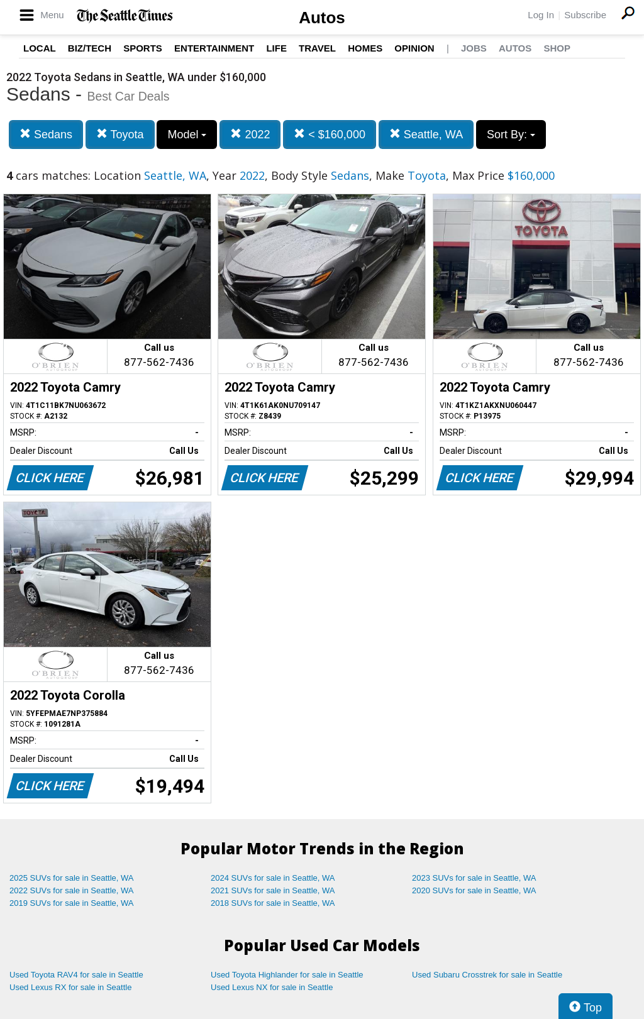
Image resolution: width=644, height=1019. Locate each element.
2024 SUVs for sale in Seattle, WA (273, 878)
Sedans (45, 134)
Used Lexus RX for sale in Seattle (70, 987)
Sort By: (511, 134)
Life (276, 48)
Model (186, 134)
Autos (322, 17)
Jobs (474, 48)
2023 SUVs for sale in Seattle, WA (474, 878)
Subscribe (585, 14)
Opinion (414, 48)
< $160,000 (329, 134)
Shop (556, 48)
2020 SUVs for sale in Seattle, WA (474, 890)
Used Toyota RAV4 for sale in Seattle (76, 974)
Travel (317, 48)
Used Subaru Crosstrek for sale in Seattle (487, 974)
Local (39, 48)
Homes (365, 48)
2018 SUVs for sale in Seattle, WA (273, 903)
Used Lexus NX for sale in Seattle (272, 987)
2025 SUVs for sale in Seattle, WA (71, 878)
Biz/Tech (89, 48)
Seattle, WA (426, 134)
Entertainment (214, 48)
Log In (541, 14)
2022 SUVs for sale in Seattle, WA (71, 890)
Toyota (120, 134)
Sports (142, 48)
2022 (250, 134)
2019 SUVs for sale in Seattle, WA (71, 903)
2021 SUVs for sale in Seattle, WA (273, 890)
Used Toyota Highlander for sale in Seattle (287, 974)
